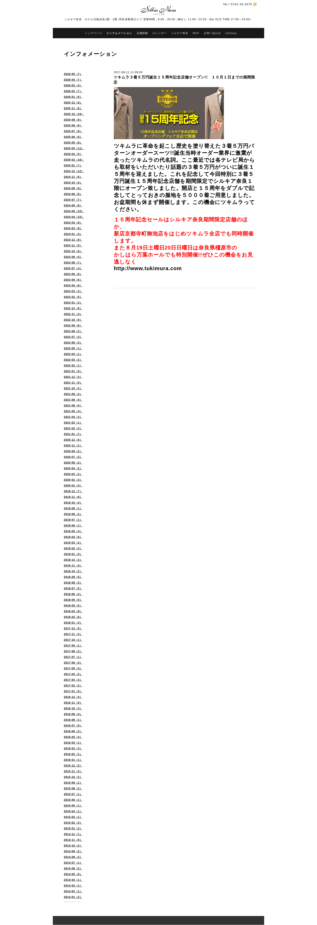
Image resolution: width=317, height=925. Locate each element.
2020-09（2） (73, 451)
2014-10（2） (73, 845)
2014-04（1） (73, 879)
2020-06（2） (73, 462)
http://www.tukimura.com (148, 268)
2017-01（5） (73, 691)
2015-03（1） (73, 817)
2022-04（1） (73, 354)
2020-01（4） (73, 485)
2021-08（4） (73, 399)
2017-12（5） (73, 628)
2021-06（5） (73, 405)
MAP (196, 33)
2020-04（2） (73, 468)
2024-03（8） (73, 222)
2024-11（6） (73, 176)
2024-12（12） (74, 171)
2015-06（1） (73, 799)
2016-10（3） (73, 708)
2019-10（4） (73, 502)
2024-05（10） (74, 211)
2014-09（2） (73, 851)
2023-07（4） (73, 268)
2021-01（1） (73, 434)
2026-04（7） (73, 79)
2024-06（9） (73, 205)
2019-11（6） (73, 497)
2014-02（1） (73, 891)
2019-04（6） (73, 537)
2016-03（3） (73, 748)
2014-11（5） (73, 839)
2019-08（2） (73, 514)
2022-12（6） (73, 308)
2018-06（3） (73, 594)
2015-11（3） (73, 771)
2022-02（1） (73, 365)
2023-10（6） (73, 251)
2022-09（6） (73, 325)
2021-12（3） (73, 377)
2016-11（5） (73, 702)
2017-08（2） (73, 651)
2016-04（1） (73, 742)
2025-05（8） (73, 142)
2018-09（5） (73, 577)
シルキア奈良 (179, 33)
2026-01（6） (73, 96)
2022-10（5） (73, 319)
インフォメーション (119, 33)
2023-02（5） (73, 297)
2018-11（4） (73, 565)
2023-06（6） (73, 274)
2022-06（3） (73, 342)
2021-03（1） (73, 422)
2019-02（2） (73, 548)
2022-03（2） (73, 359)
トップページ (93, 33)
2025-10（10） (74, 114)
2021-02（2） (73, 428)
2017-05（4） (73, 668)
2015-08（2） (73, 788)
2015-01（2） (73, 828)
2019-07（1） (73, 519)
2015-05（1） (73, 805)
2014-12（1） (73, 834)
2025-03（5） (73, 154)
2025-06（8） (73, 136)
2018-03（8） (73, 611)
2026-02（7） (73, 91)
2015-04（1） (73, 811)
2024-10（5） (73, 182)
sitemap (231, 33)
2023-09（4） (73, 257)
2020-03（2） (73, 474)
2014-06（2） (73, 868)
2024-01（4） (73, 234)
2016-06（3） (73, 731)
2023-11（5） (73, 245)
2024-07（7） (73, 199)
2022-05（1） (73, 348)
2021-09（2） (73, 394)
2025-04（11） (74, 148)
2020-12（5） (73, 439)
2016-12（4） (73, 697)
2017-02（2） (73, 685)
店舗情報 (142, 33)
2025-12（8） (73, 102)
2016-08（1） (73, 719)
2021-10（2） (73, 388)
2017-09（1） (73, 645)
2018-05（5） (73, 599)
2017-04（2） (73, 674)
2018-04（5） (73, 605)
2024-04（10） (74, 217)
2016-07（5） (73, 725)
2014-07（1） (73, 862)
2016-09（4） (73, 714)
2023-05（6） (73, 279)
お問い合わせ (212, 33)
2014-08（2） (73, 857)
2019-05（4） (73, 531)
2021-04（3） (73, 417)
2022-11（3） (73, 314)
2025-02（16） (74, 159)
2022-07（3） (73, 337)
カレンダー (159, 33)
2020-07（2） (73, 457)
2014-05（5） (73, 874)
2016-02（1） (73, 754)
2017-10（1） (73, 639)
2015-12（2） (73, 765)
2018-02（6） (73, 617)
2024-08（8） (73, 194)
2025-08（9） (73, 125)
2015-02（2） (73, 822)
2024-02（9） (73, 228)
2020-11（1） (73, 445)
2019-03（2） (73, 542)
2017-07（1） (73, 657)
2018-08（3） (73, 582)
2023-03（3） (73, 291)
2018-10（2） (73, 571)
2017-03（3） (73, 679)
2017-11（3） (73, 634)
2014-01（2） (73, 897)
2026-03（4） (73, 85)
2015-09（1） (73, 782)
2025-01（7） (73, 165)
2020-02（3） (73, 479)
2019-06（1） (73, 525)
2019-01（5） (73, 554)
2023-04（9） (73, 285)
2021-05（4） (73, 411)
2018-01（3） (73, 622)
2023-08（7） (73, 262)
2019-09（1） (73, 508)
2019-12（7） (73, 491)
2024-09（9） (73, 188)
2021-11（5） (73, 382)
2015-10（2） (73, 777)
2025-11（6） (73, 108)
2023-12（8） (73, 239)
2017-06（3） (73, 662)
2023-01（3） (73, 302)
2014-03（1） (73, 885)
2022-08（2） (73, 331)
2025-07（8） (73, 131)
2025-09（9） (73, 119)
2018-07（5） (73, 588)
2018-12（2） (73, 559)
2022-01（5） (73, 371)
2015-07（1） (73, 794)
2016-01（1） (73, 759)
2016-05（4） (73, 737)
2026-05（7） (73, 74)
